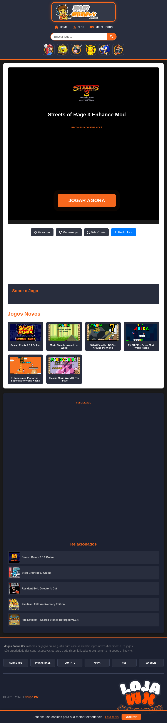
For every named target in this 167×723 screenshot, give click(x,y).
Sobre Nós (15, 662)
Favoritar (42, 232)
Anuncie (151, 662)
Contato (70, 662)
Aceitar (131, 717)
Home (60, 27)
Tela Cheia (96, 232)
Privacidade (42, 662)
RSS (124, 662)
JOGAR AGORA (86, 200)
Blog (78, 27)
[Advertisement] (86, 158)
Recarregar (68, 232)
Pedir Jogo (123, 232)
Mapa (97, 662)
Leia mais (112, 717)
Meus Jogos (101, 27)
